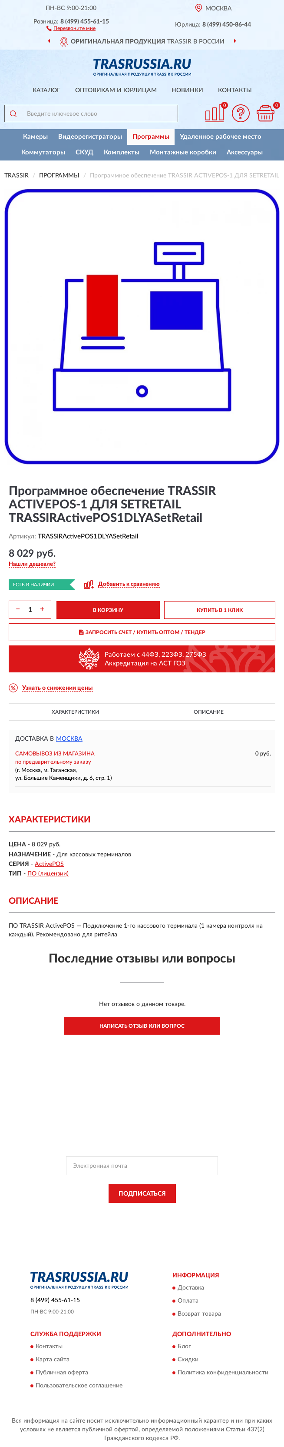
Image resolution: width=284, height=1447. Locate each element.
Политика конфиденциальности (223, 1373)
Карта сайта (52, 1360)
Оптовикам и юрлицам (116, 90)
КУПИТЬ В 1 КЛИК (220, 610)
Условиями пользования (133, 1220)
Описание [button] (209, 712)
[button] (71, 27)
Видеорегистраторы (90, 137)
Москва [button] (69, 739)
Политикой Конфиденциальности (184, 1213)
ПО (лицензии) (48, 874)
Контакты (235, 90)
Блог (184, 1347)
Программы (150, 137)
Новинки (187, 90)
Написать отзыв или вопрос (142, 1026)
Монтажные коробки (183, 152)
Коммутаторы (43, 152)
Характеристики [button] (75, 712)
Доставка (191, 1288)
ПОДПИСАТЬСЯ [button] (142, 1194)
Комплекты (121, 152)
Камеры (35, 137)
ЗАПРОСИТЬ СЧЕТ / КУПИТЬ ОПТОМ (142, 632)
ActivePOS (49, 864)
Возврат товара (199, 1314)
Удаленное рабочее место (220, 137)
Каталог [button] (46, 90)
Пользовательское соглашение (79, 1386)
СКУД (84, 152)
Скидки (188, 1360)
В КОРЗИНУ (108, 610)
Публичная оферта (62, 1373)
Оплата (188, 1301)
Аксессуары (245, 152)
